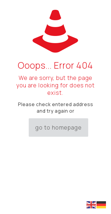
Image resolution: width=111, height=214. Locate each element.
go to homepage (58, 127)
